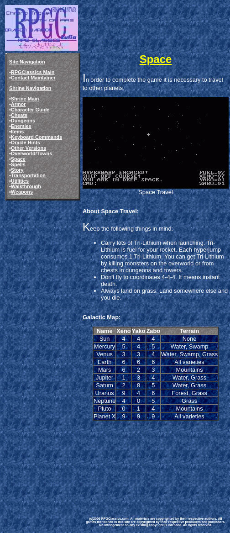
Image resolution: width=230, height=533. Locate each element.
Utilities (20, 181)
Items (17, 131)
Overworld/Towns (31, 153)
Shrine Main (25, 98)
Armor (18, 104)
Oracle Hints (25, 142)
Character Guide (30, 109)
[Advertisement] (127, 461)
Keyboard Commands (36, 137)
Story (17, 170)
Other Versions (28, 148)
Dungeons (23, 120)
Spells (18, 164)
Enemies (21, 126)
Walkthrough (26, 186)
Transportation (28, 175)
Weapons (22, 192)
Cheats (19, 115)
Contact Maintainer (33, 77)
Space (18, 159)
